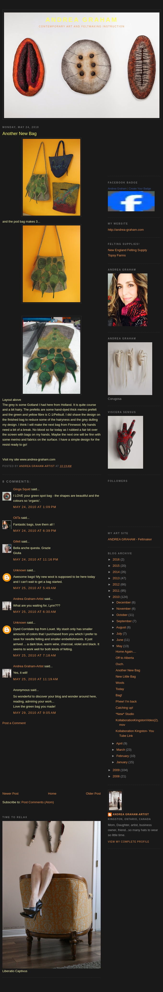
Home (52, 793)
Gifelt (16, 541)
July (119, 633)
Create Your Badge (140, 188)
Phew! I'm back (126, 701)
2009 (117, 770)
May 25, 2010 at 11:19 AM (35, 679)
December (124, 602)
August (121, 627)
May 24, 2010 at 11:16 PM (35, 559)
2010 (117, 597)
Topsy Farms (117, 255)
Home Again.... (126, 651)
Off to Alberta (125, 658)
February (123, 756)
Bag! (119, 695)
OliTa (16, 518)
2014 (117, 572)
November (124, 608)
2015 (117, 565)
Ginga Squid (21, 489)
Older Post (93, 793)
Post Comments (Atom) (38, 802)
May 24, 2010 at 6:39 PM (34, 530)
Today (120, 689)
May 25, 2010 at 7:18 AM (34, 655)
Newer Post (10, 793)
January (122, 762)
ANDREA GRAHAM (82, 19)
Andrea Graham (117, 188)
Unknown (19, 570)
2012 (117, 584)
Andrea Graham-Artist (28, 599)
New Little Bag (126, 676)
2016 (117, 559)
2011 (117, 590)
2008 (117, 776)
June (120, 640)
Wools (120, 683)
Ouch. (120, 664)
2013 (117, 578)
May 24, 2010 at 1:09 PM (34, 507)
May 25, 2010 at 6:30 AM (34, 612)
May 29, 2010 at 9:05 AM (34, 712)
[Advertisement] (38, 758)
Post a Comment (14, 723)
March (121, 749)
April (119, 743)
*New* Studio (125, 714)
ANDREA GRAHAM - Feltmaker (130, 539)
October (122, 615)
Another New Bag (128, 670)
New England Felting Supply (127, 250)
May (119, 646)
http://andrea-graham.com (126, 229)
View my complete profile (128, 841)
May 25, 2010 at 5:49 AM (34, 588)
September (124, 621)
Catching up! (124, 707)
